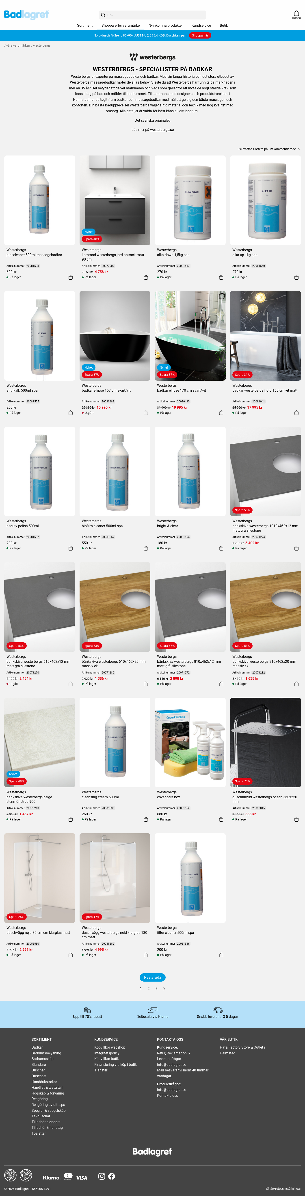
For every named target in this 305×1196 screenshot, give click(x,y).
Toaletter (38, 1133)
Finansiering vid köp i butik (115, 1064)
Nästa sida (152, 977)
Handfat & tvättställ (47, 1087)
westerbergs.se (162, 129)
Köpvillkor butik (106, 1059)
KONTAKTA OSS (170, 1039)
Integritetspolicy (106, 1053)
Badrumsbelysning (46, 1053)
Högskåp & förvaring (48, 1093)
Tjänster (100, 1070)
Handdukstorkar (44, 1082)
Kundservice (201, 25)
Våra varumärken (18, 45)
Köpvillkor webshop (109, 1047)
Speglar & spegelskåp (49, 1110)
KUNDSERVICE (106, 1039)
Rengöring (40, 1099)
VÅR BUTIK (229, 1039)
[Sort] (285, 149)
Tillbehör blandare (46, 1122)
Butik (224, 25)
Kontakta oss (167, 1095)
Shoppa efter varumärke (121, 25)
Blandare (39, 1064)
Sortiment (85, 25)
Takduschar (41, 1116)
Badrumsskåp (43, 1059)
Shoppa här (200, 35)
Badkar (37, 1047)
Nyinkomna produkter (166, 25)
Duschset (39, 1076)
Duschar (38, 1070)
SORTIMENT (42, 1039)
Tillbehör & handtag (47, 1127)
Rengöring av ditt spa (48, 1105)
